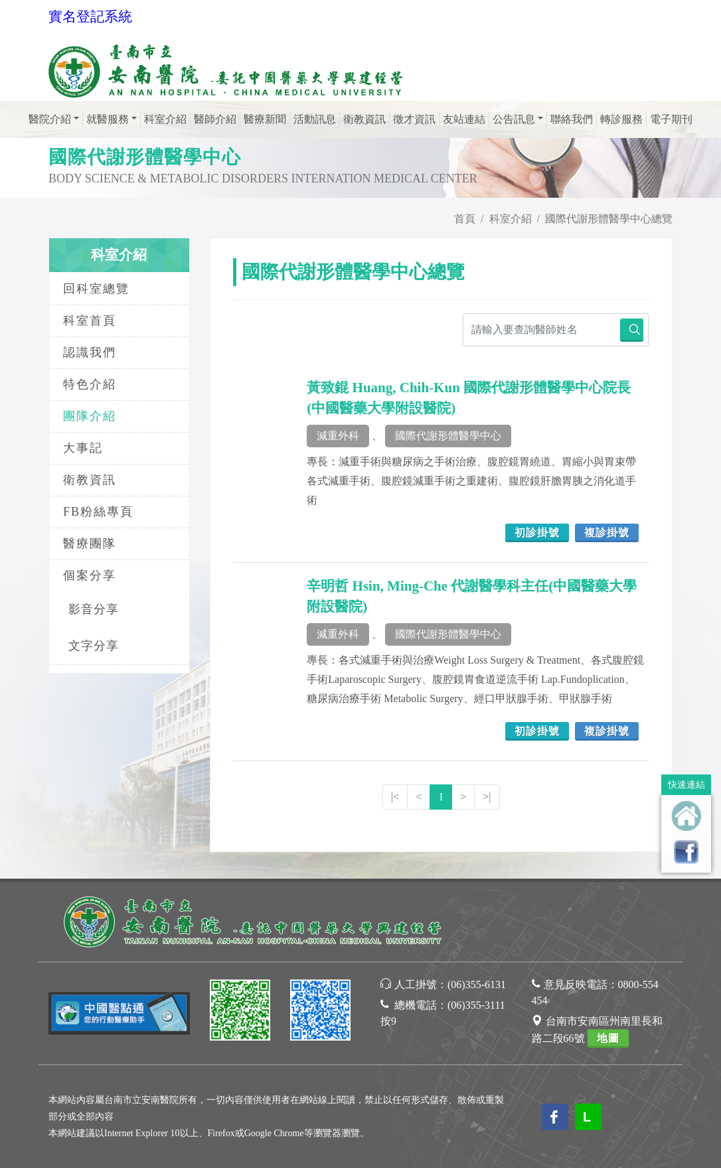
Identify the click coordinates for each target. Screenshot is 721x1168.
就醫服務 (107, 119)
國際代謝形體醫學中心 (448, 435)
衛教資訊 (364, 119)
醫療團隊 (89, 543)
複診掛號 (606, 532)
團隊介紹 (89, 416)
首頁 (464, 218)
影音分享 (93, 609)
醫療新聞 (265, 119)
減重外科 (338, 435)
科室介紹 (165, 119)
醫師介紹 (215, 119)
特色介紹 (89, 384)
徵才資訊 (414, 119)
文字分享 (93, 645)
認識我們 (89, 352)
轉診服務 (621, 119)
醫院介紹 (50, 119)
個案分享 (89, 575)
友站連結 (464, 119)
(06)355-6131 (476, 984)
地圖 (608, 1038)
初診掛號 (537, 532)
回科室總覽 (96, 288)
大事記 (83, 448)
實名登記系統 (90, 17)
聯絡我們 (571, 119)
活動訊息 (314, 119)
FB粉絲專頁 (98, 511)
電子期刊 (671, 119)
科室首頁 (89, 320)
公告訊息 (514, 119)
